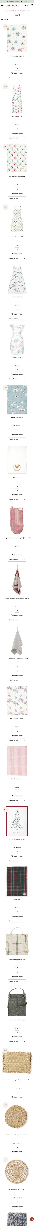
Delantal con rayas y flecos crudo (17, 959)
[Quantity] (17, 68)
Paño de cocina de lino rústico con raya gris (17, 658)
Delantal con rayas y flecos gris (17, 1019)
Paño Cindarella (17, 477)
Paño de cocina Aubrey (17, 417)
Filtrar (4, 19)
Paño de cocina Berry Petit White (17, 176)
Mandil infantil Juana (17, 297)
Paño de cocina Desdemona (17, 718)
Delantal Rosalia (17, 357)
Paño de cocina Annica (17, 779)
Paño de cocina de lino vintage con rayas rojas (17, 598)
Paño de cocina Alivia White (17, 56)
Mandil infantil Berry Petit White (17, 236)
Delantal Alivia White (17, 116)
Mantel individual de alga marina (17, 1189)
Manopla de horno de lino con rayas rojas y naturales (17, 538)
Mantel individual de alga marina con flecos (17, 1134)
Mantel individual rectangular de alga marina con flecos (17, 1080)
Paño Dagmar (17, 899)
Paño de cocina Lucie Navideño (17, 839)
